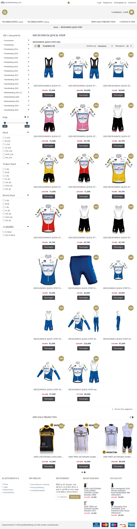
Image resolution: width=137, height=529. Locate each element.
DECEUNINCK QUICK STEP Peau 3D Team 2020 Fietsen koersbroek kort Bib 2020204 (49, 339)
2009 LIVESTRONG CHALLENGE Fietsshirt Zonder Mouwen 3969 (49, 457)
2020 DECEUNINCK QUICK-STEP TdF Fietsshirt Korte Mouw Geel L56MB (118, 187)
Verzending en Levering (39, 484)
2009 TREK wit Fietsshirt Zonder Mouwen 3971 (83, 457)
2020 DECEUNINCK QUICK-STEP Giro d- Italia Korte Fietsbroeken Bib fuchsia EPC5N (118, 136)
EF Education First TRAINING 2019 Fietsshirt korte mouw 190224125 (120, 510)
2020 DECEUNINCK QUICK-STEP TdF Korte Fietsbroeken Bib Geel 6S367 (83, 237)
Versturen (75, 497)
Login (5, 487)
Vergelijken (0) (49, 46)
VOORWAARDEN (37, 490)
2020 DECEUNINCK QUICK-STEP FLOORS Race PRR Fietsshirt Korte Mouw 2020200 (118, 86)
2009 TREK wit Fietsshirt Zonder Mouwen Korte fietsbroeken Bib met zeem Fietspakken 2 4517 (118, 457)
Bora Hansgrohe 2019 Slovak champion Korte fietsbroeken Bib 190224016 (120, 492)
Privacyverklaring (36, 487)
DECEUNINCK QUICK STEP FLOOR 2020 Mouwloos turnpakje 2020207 (49, 288)
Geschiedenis (8, 492)
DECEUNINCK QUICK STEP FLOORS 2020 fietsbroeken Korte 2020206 (83, 288)
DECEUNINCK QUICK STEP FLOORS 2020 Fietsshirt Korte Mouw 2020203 (118, 288)
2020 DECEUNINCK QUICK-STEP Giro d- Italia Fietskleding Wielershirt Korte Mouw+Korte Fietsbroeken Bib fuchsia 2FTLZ (49, 136)
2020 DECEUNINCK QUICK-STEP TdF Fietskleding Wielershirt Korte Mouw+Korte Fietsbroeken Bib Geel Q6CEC (49, 187)
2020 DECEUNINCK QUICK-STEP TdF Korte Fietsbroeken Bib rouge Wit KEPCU (118, 237)
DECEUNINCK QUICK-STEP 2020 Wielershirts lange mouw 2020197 (49, 389)
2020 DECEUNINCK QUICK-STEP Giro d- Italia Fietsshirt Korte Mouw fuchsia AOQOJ (83, 136)
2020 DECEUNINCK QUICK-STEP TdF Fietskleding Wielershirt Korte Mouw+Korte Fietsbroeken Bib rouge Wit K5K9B (83, 187)
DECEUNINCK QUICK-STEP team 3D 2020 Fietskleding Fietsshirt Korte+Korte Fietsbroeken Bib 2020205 (83, 389)
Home (5, 484)
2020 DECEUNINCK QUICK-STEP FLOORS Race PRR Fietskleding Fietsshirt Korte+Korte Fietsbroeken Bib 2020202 (83, 86)
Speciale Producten (45, 417)
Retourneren (7, 490)
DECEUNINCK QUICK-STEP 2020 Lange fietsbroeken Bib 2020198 (118, 339)
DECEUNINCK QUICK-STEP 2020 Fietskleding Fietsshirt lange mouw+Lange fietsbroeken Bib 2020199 (83, 339)
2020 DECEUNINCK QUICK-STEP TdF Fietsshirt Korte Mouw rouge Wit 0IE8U (49, 237)
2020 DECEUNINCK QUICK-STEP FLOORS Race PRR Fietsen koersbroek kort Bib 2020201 (49, 86)
